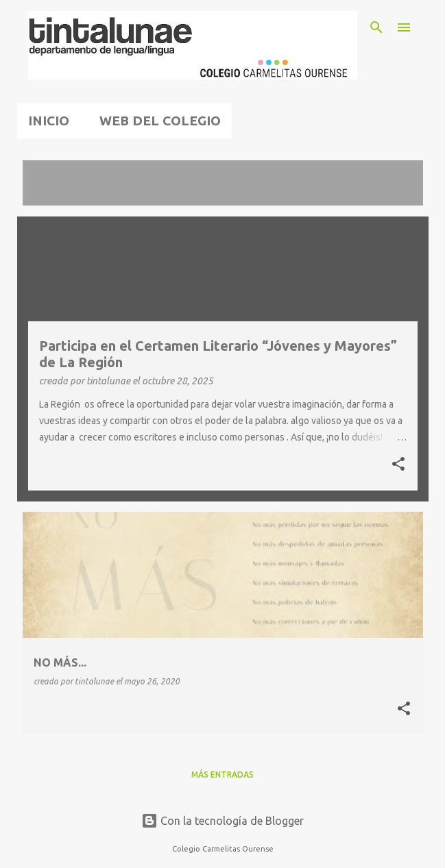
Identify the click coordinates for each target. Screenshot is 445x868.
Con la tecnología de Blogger (222, 821)
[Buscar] (376, 27)
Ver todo (55, 192)
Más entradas (222, 774)
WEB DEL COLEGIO (160, 120)
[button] (398, 465)
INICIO (48, 120)
